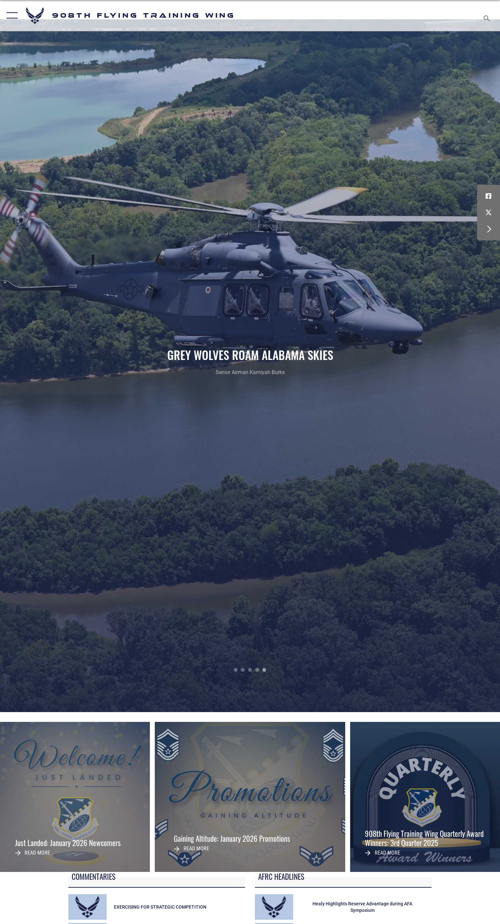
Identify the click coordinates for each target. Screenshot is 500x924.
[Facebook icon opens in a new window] (488, 196)
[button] (10, 15)
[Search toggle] (487, 15)
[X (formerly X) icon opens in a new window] (488, 212)
